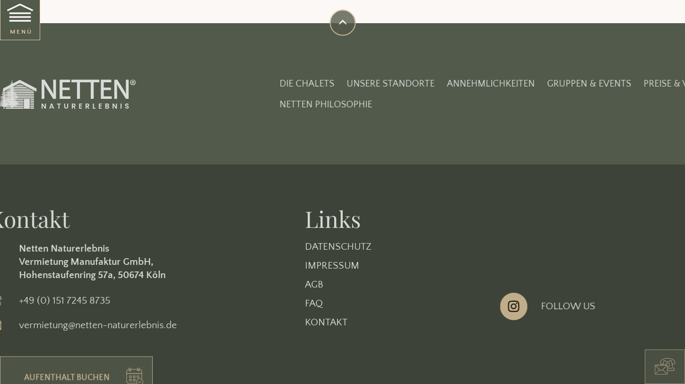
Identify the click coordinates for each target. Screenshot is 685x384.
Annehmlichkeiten (545, 84)
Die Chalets (361, 84)
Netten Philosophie (380, 104)
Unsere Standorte (445, 84)
